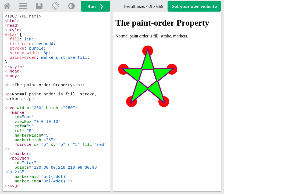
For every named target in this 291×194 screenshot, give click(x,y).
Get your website (194, 6)
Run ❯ (95, 6)
